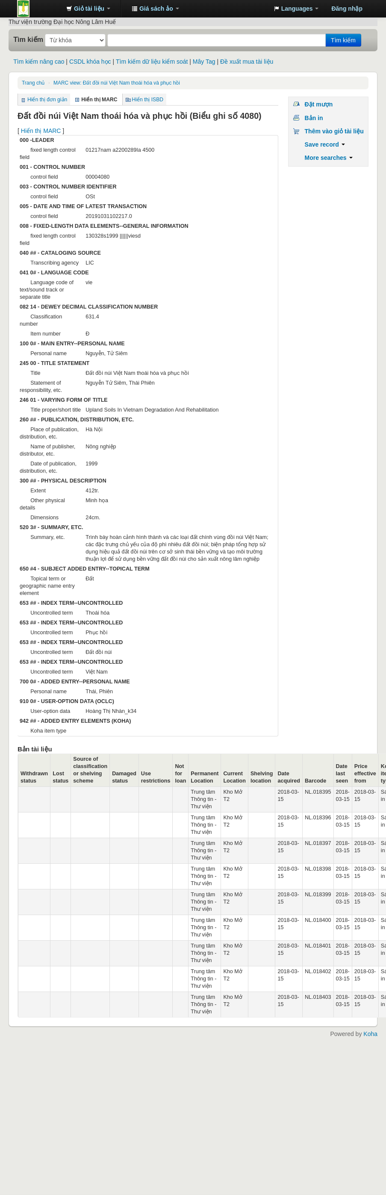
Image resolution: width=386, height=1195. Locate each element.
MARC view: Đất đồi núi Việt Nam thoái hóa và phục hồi (116, 83)
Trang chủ (33, 83)
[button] (88, 8)
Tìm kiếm (28, 39)
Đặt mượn (319, 104)
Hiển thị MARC (41, 130)
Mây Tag (204, 61)
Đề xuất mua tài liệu (246, 61)
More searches (329, 157)
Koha (370, 1033)
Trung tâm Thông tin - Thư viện (38, 8)
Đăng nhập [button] (346, 8)
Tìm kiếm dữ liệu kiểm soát (152, 61)
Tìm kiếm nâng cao (38, 61)
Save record (325, 144)
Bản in (314, 118)
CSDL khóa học (90, 61)
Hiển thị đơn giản (47, 100)
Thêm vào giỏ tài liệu (334, 131)
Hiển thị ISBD (148, 100)
